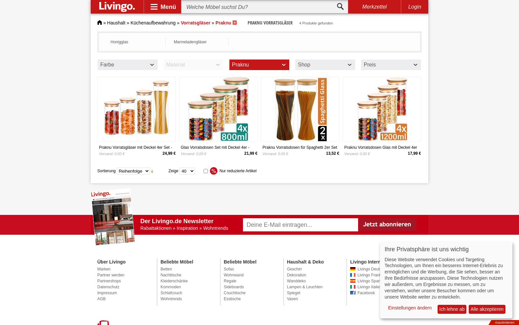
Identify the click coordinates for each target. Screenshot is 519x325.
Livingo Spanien (371, 281)
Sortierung (106, 171)
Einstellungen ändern (410, 307)
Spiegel (293, 293)
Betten (166, 269)
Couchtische (235, 293)
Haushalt (116, 22)
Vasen (292, 299)
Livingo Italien (369, 287)
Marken (104, 269)
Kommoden (171, 287)
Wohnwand (234, 275)
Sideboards (234, 287)
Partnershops (109, 281)
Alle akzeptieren (487, 309)
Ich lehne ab (451, 309)
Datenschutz (108, 287)
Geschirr (294, 269)
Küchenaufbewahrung (152, 22)
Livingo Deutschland (375, 269)
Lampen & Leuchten (304, 287)
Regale (230, 281)
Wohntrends (171, 299)
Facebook (366, 293)
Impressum (107, 293)
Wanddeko (296, 281)
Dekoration (296, 275)
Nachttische (171, 275)
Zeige (173, 171)
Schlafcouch (171, 293)
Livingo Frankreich (373, 275)
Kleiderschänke (174, 281)
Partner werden (110, 275)
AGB (101, 299)
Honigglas (119, 42)
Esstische (232, 299)
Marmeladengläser (190, 42)
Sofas (229, 269)
